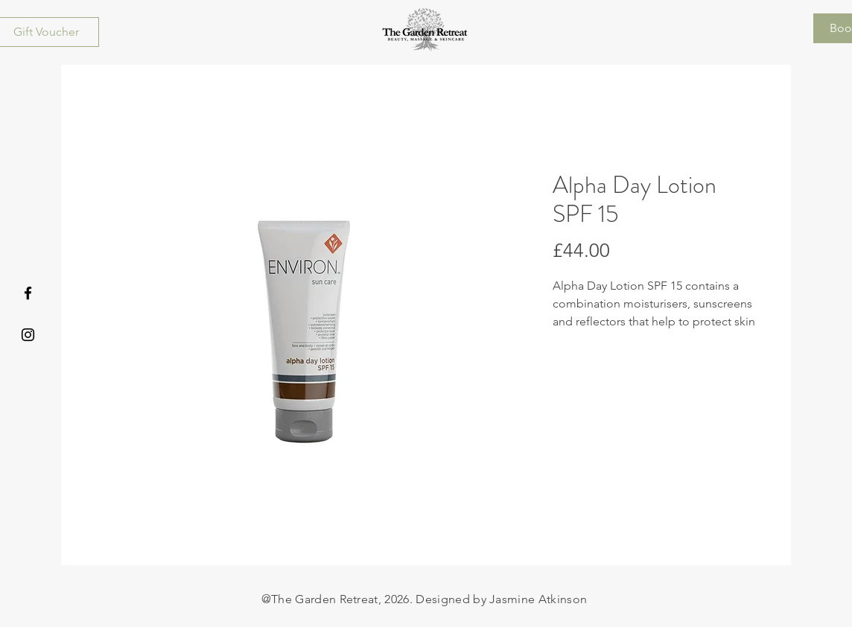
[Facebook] (27, 293)
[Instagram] (27, 334)
